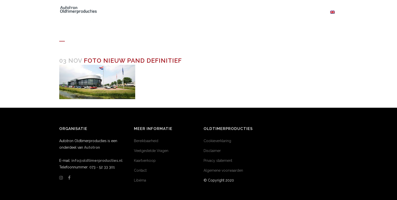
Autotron (92, 147)
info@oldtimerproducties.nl (97, 161)
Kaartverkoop (145, 161)
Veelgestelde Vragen (151, 151)
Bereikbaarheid (146, 141)
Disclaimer (212, 151)
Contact (140, 170)
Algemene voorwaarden (223, 170)
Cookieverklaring (217, 141)
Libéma (140, 180)
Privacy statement (218, 161)
